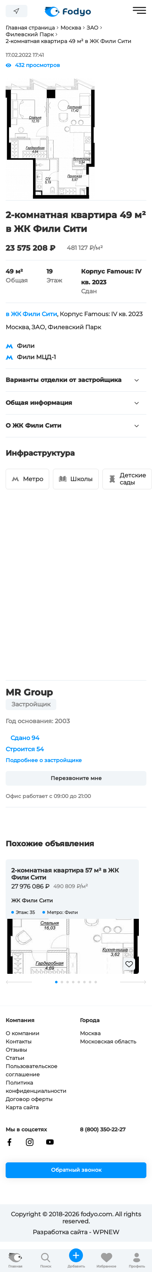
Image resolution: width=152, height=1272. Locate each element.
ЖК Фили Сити (32, 901)
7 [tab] (90, 982)
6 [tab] (84, 982)
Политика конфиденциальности (36, 1086)
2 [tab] (62, 982)
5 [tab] (79, 982)
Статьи (15, 1058)
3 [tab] (68, 982)
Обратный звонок (76, 1169)
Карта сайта (22, 1107)
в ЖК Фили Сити (31, 314)
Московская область (108, 1041)
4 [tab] (73, 982)
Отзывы (16, 1049)
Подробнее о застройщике (44, 760)
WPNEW (106, 1232)
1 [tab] (56, 982)
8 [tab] (96, 982)
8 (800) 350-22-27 (103, 1129)
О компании (22, 1033)
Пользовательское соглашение (31, 1070)
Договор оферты (29, 1099)
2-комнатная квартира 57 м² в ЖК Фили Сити (65, 874)
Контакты (19, 1041)
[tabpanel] (72, 916)
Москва (90, 1033)
